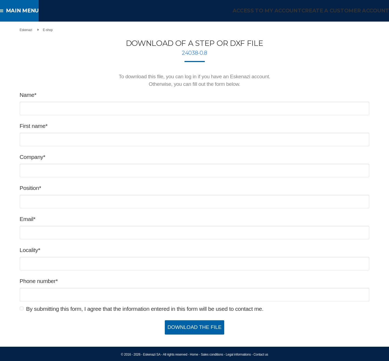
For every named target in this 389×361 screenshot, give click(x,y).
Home (194, 354)
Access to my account (275, 10)
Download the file (194, 327)
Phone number (50, 281)
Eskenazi (38, 30)
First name (45, 126)
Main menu (21, 10)
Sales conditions (212, 354)
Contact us (260, 354)
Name (39, 95)
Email (39, 219)
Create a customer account (348, 10)
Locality (41, 250)
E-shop (60, 30)
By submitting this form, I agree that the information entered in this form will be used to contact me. (157, 309)
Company (44, 157)
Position (42, 188)
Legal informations (238, 354)
